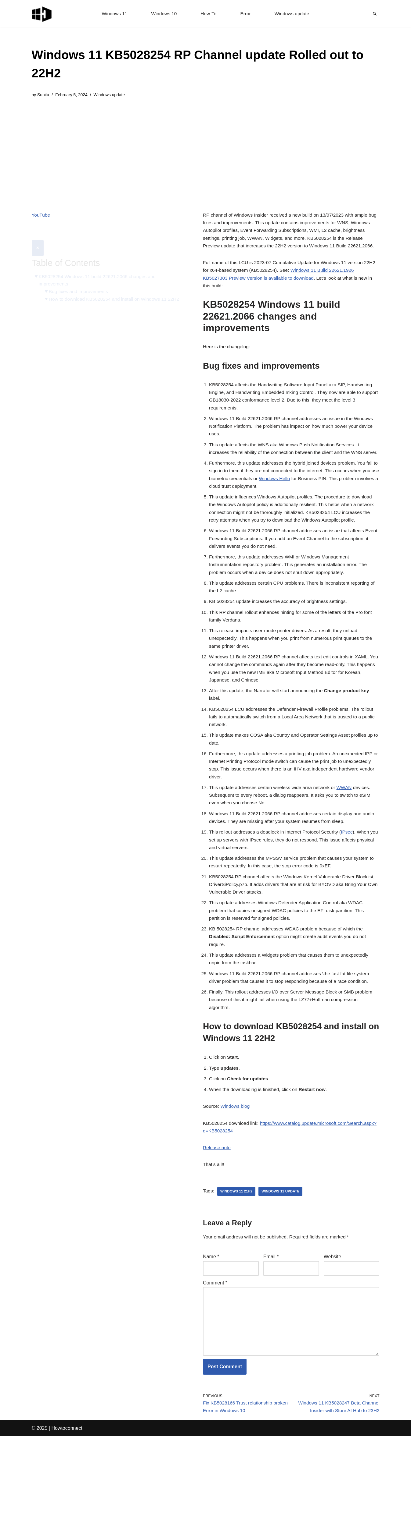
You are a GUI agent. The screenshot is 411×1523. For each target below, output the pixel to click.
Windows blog (236, 1182)
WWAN (349, 845)
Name (211, 1336)
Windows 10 (163, 13)
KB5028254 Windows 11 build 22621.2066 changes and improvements (99, 266)
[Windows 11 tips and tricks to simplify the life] (42, 13)
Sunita (44, 95)
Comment (215, 1363)
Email (271, 1336)
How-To (208, 13)
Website (332, 1336)
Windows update (293, 13)
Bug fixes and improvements (80, 277)
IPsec (352, 893)
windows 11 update (283, 1270)
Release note (217, 1225)
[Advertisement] (206, 150)
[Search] (375, 14)
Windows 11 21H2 (237, 1270)
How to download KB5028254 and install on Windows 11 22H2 (117, 285)
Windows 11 (112, 13)
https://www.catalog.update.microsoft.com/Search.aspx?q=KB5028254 (279, 1207)
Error (246, 13)
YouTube (41, 215)
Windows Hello (295, 508)
